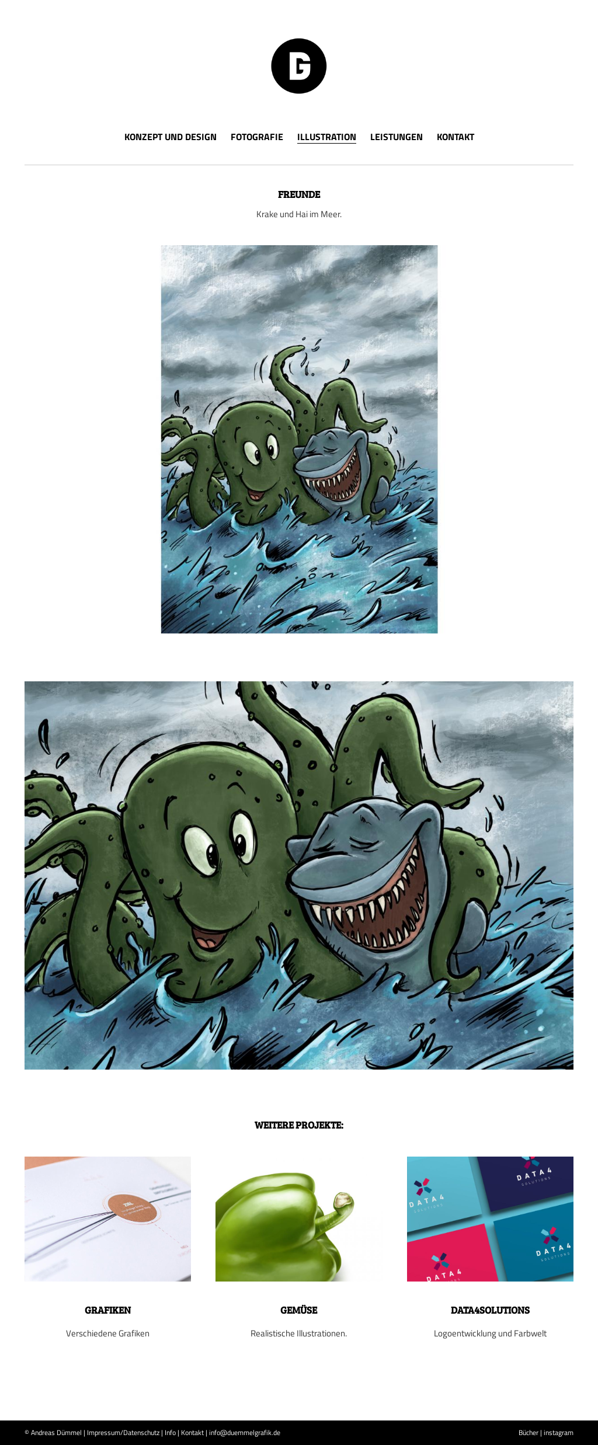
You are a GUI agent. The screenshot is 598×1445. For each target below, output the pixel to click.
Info (170, 1432)
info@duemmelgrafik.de (244, 1432)
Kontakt (455, 136)
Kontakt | (194, 1432)
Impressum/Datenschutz (123, 1432)
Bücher (528, 1432)
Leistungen (396, 136)
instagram (558, 1432)
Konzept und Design (170, 136)
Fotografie (257, 136)
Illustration (326, 138)
